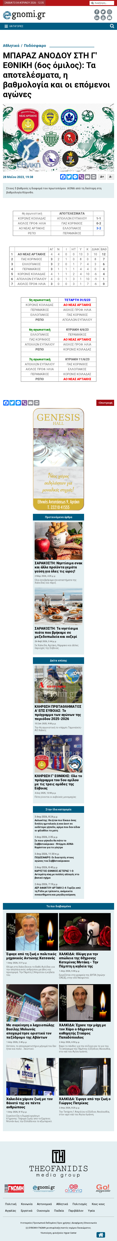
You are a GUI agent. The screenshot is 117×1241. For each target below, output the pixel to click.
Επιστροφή (105, 402)
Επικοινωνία (90, 1223)
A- (110, 176)
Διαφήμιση (77, 1223)
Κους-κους (98, 1204)
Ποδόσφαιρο (35, 45)
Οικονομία (43, 1210)
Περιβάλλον (75, 1210)
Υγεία (91, 1210)
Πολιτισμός (79, 1204)
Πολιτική (10, 1204)
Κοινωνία (26, 1204)
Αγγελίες (10, 1210)
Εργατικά (26, 1210)
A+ (102, 176)
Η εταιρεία (26, 1223)
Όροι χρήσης (63, 1223)
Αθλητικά (11, 45)
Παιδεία (59, 1210)
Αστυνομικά (44, 1204)
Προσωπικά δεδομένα (44, 1223)
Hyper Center (70, 1233)
